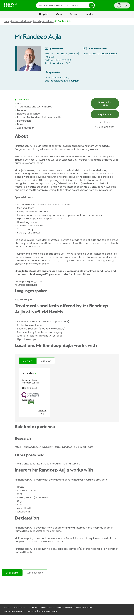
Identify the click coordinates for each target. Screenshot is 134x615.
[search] (65, 5)
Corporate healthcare (83, 608)
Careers (43, 608)
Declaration (24, 120)
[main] (67, 311)
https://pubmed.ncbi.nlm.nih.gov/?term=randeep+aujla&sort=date (54, 447)
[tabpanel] (67, 393)
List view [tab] (27, 360)
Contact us (32, 608)
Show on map (42, 412)
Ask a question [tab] (35, 572)
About (20, 103)
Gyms (59, 14)
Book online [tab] (12, 572)
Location (22, 110)
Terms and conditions (13, 611)
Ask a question (25, 127)
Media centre (19, 608)
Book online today (104, 103)
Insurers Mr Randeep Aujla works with (39, 117)
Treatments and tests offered (34, 106)
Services (74, 14)
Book (20, 124)
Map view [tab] (45, 360)
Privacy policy (30, 611)
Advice (89, 14)
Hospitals (43, 14)
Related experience (28, 113)
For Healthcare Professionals (60, 608)
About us (7, 608)
